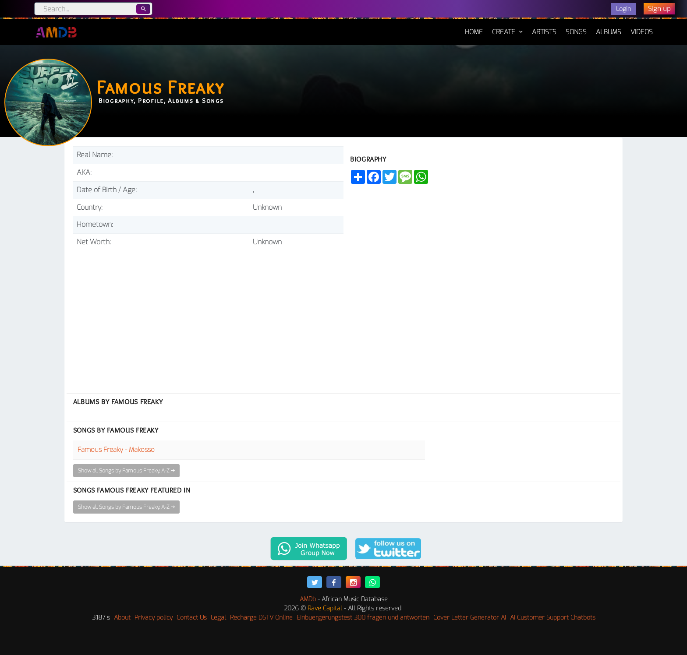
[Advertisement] (208, 316)
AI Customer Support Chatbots (552, 617)
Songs (576, 32)
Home (474, 27)
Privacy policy (154, 617)
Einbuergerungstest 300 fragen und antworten (363, 617)
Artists (544, 32)
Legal (218, 617)
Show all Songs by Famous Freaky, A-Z (126, 470)
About (122, 617)
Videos (641, 32)
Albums (608, 32)
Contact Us (192, 617)
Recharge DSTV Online (261, 617)
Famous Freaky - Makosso (116, 449)
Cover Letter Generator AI (469, 617)
